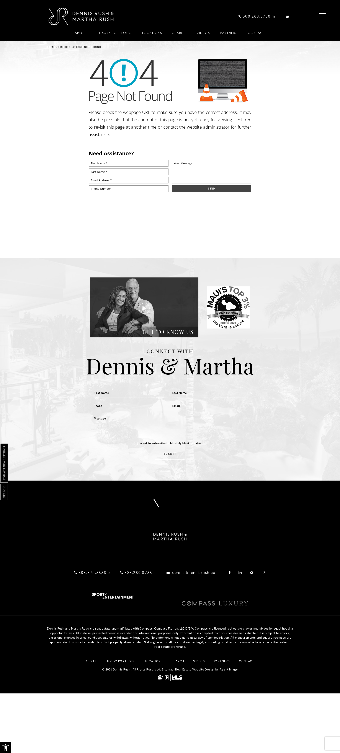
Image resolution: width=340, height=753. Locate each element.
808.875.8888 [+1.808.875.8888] (93, 572)
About (90, 685)
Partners (222, 685)
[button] (5, 747)
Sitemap (168, 693)
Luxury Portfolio (121, 685)
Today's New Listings (4, 463)
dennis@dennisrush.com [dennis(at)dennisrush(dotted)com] (195, 572)
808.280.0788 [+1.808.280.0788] (256, 16)
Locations (154, 685)
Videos (199, 685)
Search (4, 492)
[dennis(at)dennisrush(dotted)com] (288, 16)
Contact (246, 685)
